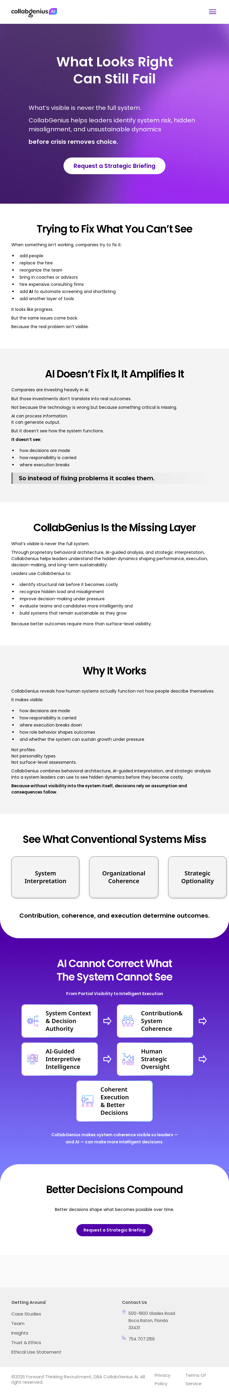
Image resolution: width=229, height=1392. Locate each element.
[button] (212, 12)
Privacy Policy (162, 1379)
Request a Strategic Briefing (114, 166)
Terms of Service (195, 1379)
